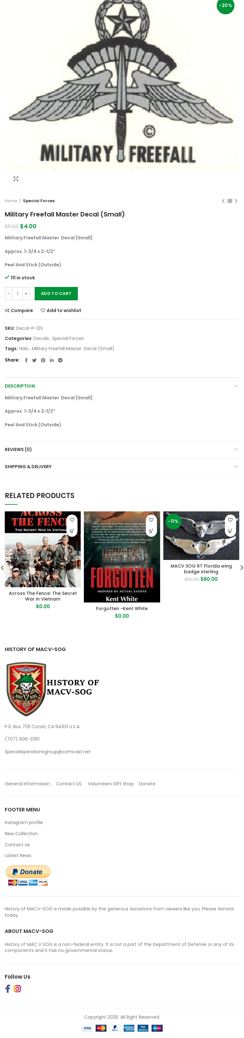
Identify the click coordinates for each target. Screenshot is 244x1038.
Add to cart (56, 293)
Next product (236, 201)
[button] (230, 531)
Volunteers (100, 784)
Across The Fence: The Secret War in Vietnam (43, 596)
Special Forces (39, 201)
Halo (24, 348)
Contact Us (17, 845)
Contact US (69, 784)
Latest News (18, 855)
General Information (27, 784)
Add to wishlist (64, 310)
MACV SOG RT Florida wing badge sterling (201, 569)
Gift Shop (123, 784)
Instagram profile (24, 822)
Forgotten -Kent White (122, 608)
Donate (148, 784)
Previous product (223, 201)
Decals (41, 338)
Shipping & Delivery (28, 466)
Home (11, 201)
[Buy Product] (72, 531)
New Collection (21, 833)
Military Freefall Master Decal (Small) (73, 348)
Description (20, 386)
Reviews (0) (18, 449)
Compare (22, 310)
